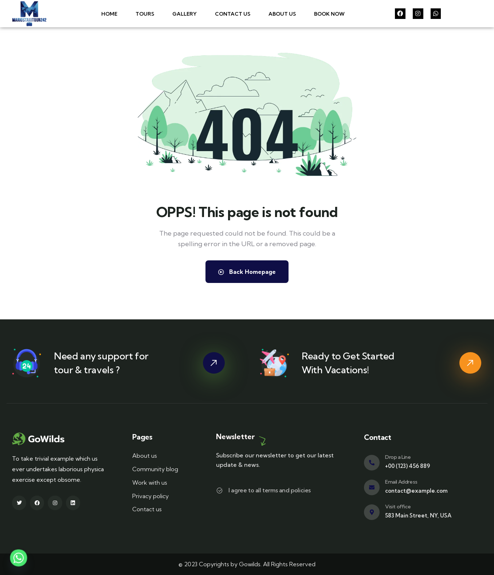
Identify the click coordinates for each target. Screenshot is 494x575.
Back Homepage (247, 271)
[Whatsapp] (19, 558)
